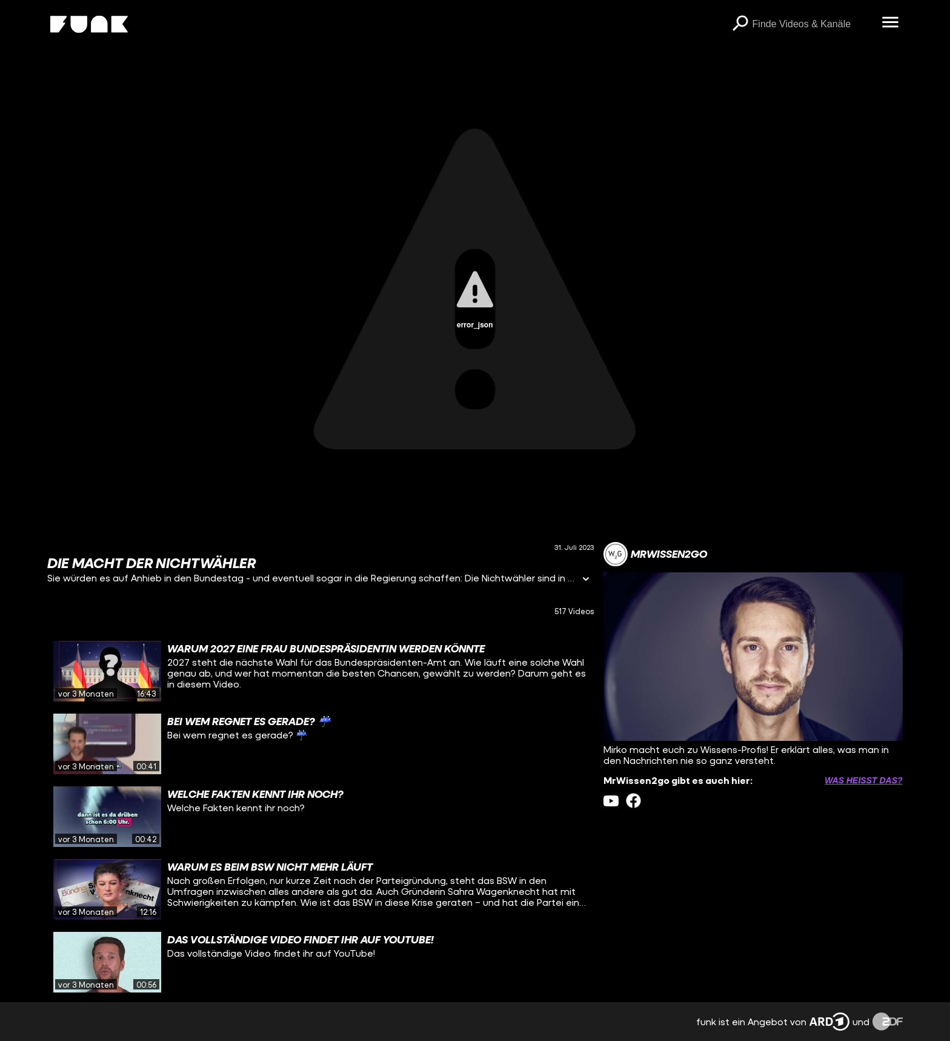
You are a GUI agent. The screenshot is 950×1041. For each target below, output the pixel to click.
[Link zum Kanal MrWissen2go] (655, 554)
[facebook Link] (633, 800)
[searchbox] (813, 24)
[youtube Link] (611, 800)
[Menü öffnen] (891, 23)
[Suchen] (740, 24)
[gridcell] (320, 671)
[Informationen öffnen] (586, 579)
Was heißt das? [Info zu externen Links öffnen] (863, 780)
